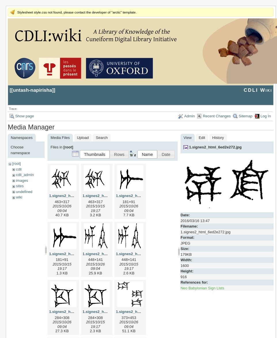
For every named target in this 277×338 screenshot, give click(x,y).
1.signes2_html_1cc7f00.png (107, 312)
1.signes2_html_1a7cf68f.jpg (141, 196)
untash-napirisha (32, 90)
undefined (24, 192)
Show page (24, 116)
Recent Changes (217, 116)
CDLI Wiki (258, 90)
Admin (189, 116)
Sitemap (246, 116)
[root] (16, 163)
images (22, 180)
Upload (83, 137)
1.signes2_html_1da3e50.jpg (141, 312)
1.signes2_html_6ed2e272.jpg (215, 147)
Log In (266, 116)
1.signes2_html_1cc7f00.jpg (73, 312)
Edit (202, 137)
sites (20, 186)
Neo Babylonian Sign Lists (202, 288)
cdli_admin (25, 175)
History (218, 137)
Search (102, 137)
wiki (19, 197)
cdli (19, 169)
